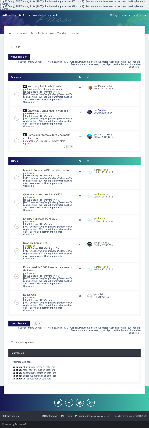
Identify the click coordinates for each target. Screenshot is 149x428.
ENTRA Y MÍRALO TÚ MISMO (40, 218)
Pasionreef (33, 89)
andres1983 (104, 134)
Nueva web (29, 294)
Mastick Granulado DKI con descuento (46, 170)
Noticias (44, 113)
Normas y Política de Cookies (45, 86)
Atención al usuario (53, 89)
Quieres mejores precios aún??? (42, 194)
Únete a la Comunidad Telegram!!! (48, 110)
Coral (101, 110)
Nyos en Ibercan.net (35, 243)
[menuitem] (9, 15)
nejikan (31, 113)
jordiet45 (102, 242)
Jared (30, 141)
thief (100, 294)
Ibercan (14, 47)
